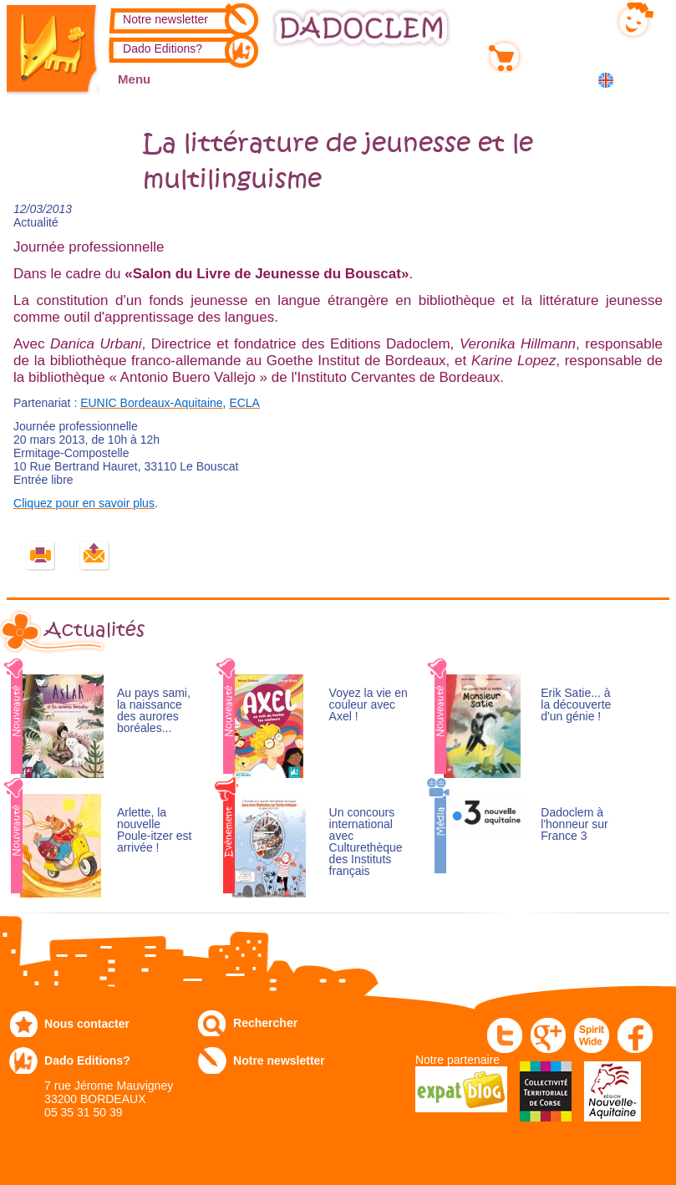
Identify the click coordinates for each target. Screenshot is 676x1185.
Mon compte (561, 17)
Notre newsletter (165, 19)
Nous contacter (87, 1023)
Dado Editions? (162, 48)
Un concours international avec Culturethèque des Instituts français (366, 841)
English (608, 80)
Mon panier (558, 52)
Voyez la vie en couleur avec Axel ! (368, 705)
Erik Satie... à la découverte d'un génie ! (576, 705)
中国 (647, 81)
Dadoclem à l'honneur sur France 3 (574, 824)
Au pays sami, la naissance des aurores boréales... (154, 711)
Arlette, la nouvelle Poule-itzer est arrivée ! (154, 830)
